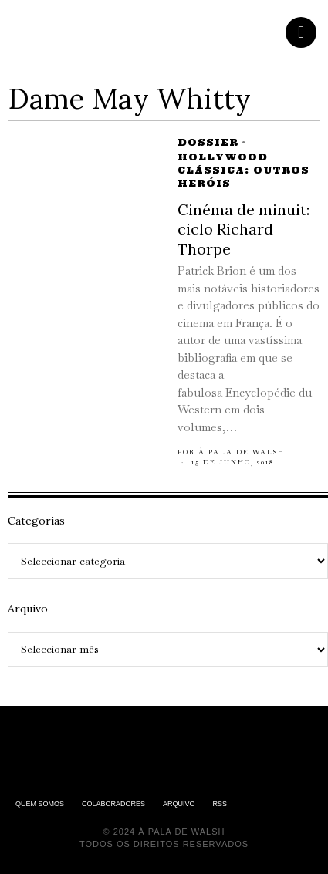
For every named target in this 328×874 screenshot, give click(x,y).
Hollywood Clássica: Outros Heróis (243, 170)
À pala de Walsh (241, 452)
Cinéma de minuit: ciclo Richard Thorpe (243, 229)
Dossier (208, 142)
